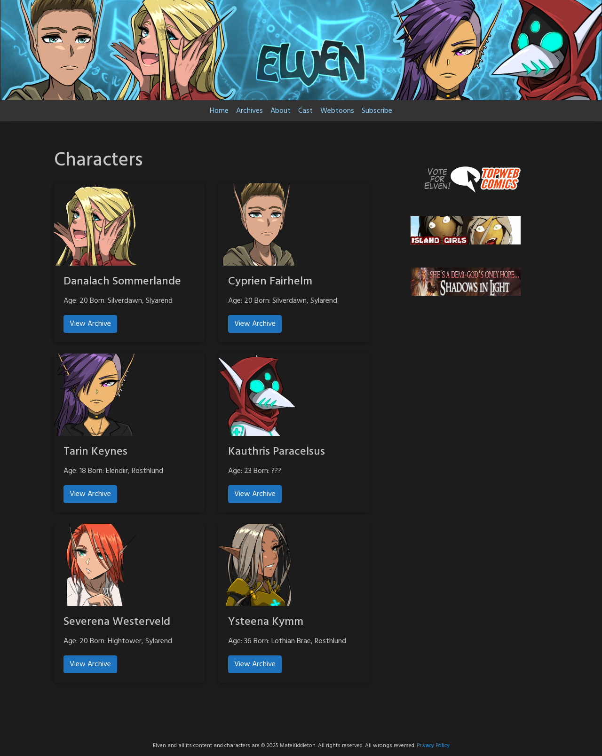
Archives (249, 111)
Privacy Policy (433, 745)
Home (219, 111)
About (280, 111)
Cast (305, 111)
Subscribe (377, 111)
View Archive (90, 324)
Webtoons (337, 111)
